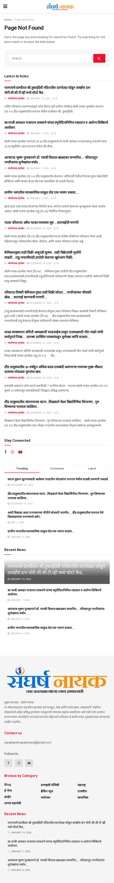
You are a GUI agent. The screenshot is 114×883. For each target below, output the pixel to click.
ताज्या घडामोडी (12, 803)
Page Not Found (24, 19)
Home (7, 19)
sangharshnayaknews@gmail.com (27, 742)
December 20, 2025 (39, 377)
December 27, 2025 (39, 303)
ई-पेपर (8, 790)
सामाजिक (83, 797)
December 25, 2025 (39, 343)
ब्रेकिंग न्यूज (47, 791)
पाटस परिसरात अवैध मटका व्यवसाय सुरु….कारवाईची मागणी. (41, 223)
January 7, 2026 (38, 133)
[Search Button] (99, 58)
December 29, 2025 (39, 228)
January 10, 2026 (38, 98)
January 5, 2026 (38, 168)
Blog (7, 784)
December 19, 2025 (39, 412)
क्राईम (7, 797)
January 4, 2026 (38, 198)
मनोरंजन (45, 797)
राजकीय (82, 791)
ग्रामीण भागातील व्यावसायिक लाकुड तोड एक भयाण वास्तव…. (41, 192)
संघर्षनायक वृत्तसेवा (16, 98)
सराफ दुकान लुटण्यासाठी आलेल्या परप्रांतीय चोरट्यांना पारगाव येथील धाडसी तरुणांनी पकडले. (58, 479)
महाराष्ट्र (82, 785)
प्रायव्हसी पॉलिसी (50, 785)
